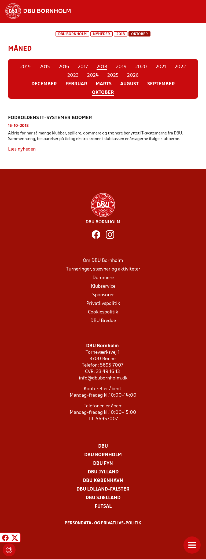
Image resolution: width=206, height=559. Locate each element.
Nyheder (101, 34)
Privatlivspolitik (103, 303)
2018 (120, 34)
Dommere (103, 278)
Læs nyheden (22, 149)
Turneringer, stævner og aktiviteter (103, 269)
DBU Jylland (103, 472)
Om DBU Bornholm (103, 260)
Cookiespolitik (103, 312)
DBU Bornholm (72, 34)
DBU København (103, 480)
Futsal (103, 506)
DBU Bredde (103, 321)
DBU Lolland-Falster (103, 489)
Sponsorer (103, 295)
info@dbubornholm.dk (103, 378)
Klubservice (103, 286)
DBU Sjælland (103, 498)
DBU (103, 446)
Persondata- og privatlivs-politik (103, 523)
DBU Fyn (103, 463)
